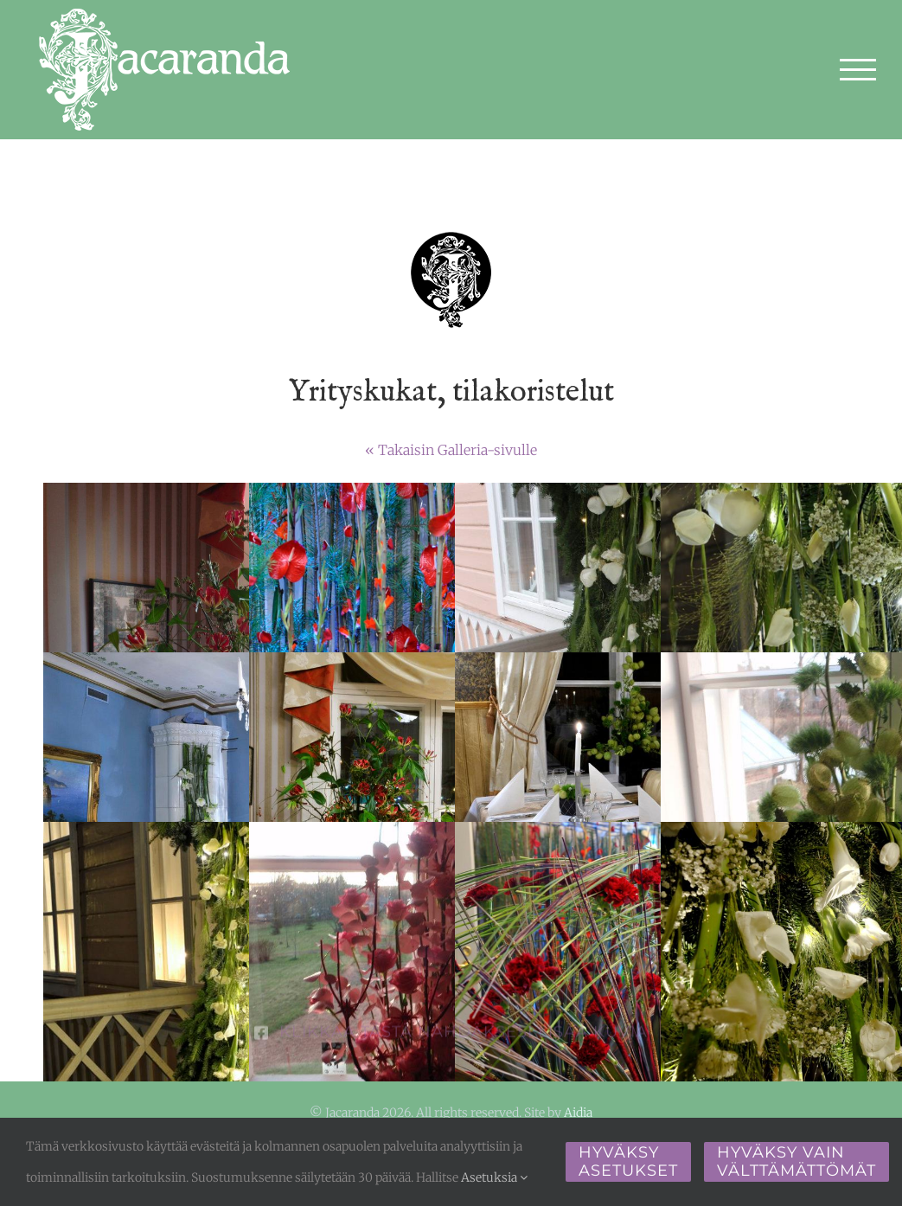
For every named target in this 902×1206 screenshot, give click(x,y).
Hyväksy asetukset (628, 1161)
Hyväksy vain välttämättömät (796, 1161)
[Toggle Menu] (858, 69)
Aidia (578, 1112)
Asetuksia (494, 1177)
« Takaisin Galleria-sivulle (451, 450)
